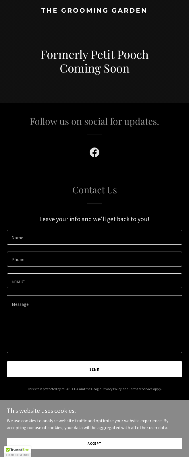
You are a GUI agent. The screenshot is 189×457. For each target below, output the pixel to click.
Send (94, 369)
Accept (94, 443)
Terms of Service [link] (141, 389)
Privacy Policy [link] (112, 389)
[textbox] (94, 237)
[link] (94, 11)
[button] (17, 451)
